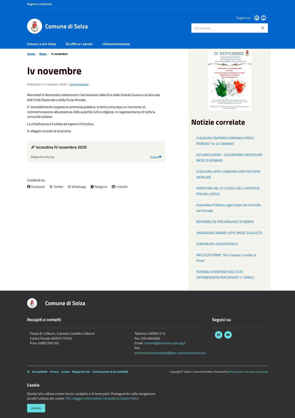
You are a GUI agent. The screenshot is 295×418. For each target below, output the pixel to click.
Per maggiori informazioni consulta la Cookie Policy (102, 398)
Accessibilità (39, 372)
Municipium (236, 371)
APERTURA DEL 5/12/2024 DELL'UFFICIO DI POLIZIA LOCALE (227, 191)
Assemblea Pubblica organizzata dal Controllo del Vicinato (228, 207)
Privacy (54, 372)
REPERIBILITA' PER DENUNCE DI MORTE (225, 221)
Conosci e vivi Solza (41, 43)
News (43, 54)
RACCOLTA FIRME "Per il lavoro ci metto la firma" (226, 257)
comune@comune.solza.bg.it (165, 343)
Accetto (36, 408)
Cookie (66, 372)
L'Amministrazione (116, 43)
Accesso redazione (257, 371)
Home (31, 54)
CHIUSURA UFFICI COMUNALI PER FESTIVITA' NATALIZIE (228, 174)
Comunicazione (79, 84)
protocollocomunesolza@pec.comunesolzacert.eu (170, 352)
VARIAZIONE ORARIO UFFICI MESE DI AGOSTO (229, 232)
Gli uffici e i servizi (79, 43)
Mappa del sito (81, 372)
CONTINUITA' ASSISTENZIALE (217, 243)
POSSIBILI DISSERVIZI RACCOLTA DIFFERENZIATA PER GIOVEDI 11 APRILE (225, 274)
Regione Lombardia (39, 4)
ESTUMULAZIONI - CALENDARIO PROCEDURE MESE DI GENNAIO (229, 157)
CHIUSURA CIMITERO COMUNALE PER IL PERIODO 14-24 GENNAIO (225, 140)
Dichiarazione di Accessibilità (110, 372)
